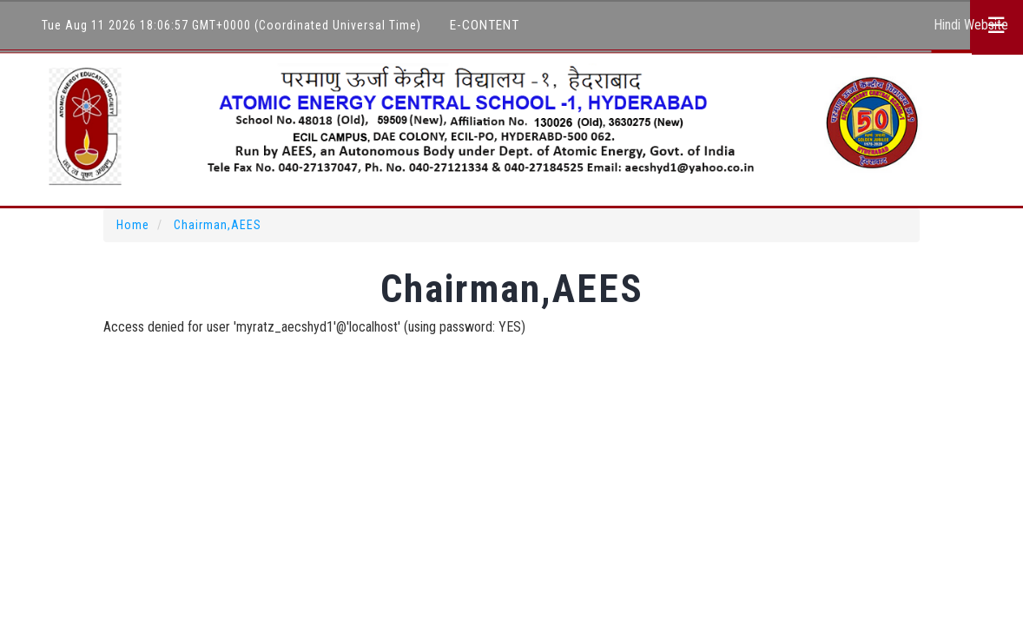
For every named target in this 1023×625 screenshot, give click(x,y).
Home (132, 225)
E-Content (484, 25)
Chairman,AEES (217, 225)
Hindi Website (971, 24)
